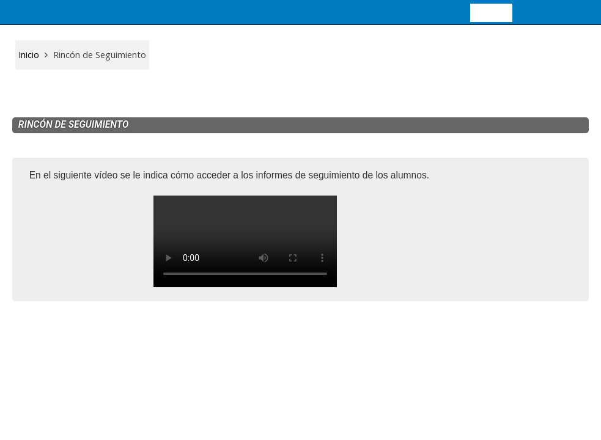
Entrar (491, 12)
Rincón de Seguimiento (99, 55)
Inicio (28, 55)
